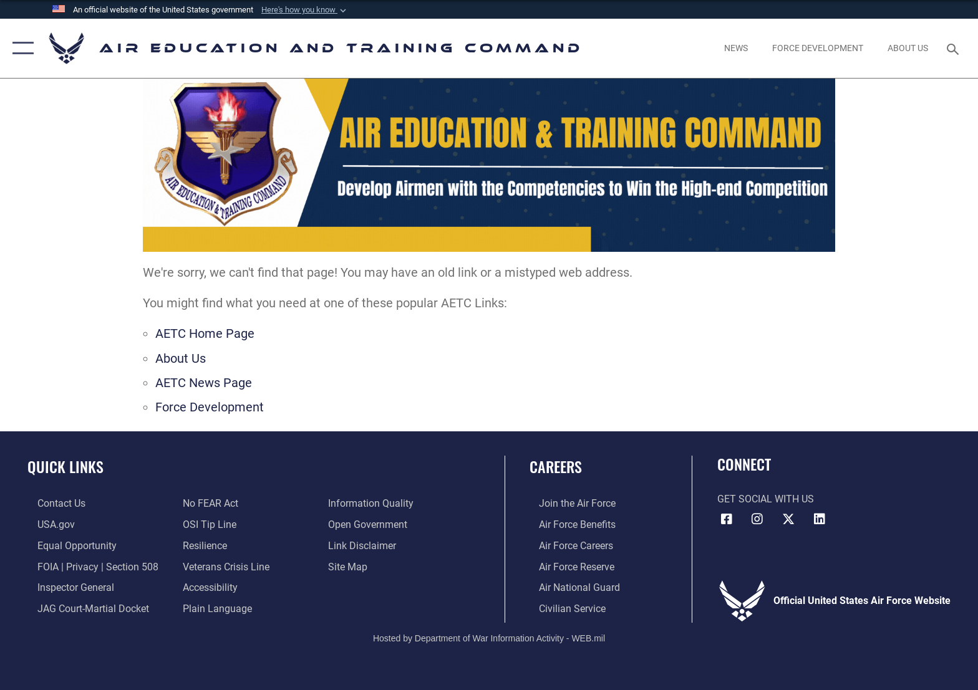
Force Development (209, 407)
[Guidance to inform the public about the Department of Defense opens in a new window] (374, 503)
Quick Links (65, 466)
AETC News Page (203, 383)
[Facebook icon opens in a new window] (726, 519)
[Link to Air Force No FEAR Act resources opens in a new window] (207, 503)
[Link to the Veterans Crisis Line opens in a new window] (223, 566)
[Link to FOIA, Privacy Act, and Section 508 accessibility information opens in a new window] (87, 566)
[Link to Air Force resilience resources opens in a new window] (202, 545)
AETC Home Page (204, 334)
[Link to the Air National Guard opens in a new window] (570, 587)
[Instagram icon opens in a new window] (757, 519)
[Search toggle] (955, 48)
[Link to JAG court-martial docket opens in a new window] (83, 607)
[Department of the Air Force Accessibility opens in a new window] (207, 587)
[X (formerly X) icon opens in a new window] (788, 519)
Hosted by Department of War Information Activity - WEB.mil (489, 637)
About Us (180, 359)
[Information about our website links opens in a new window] (365, 545)
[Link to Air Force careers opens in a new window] (567, 545)
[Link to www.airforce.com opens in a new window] (568, 503)
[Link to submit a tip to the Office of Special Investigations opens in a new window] (206, 524)
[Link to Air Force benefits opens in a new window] (568, 524)
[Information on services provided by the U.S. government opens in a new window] (46, 524)
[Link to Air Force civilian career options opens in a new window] (563, 607)
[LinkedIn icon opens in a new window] (819, 519)
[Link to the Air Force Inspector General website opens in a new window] (65, 587)
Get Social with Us (765, 499)
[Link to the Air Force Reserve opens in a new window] (567, 566)
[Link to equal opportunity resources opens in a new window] (67, 545)
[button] (305, 10)
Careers (556, 466)
